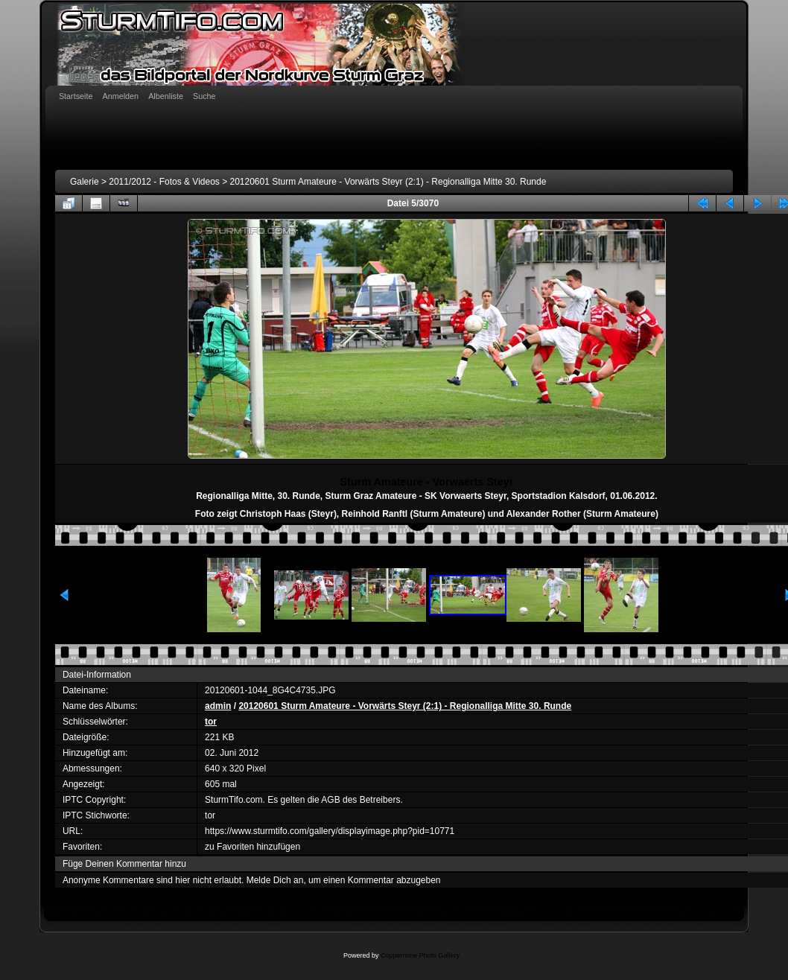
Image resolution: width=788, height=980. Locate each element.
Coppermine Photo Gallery (420, 955)
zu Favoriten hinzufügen (252, 846)
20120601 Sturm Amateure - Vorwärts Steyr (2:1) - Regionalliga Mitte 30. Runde (388, 181)
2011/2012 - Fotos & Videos (164, 181)
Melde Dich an (275, 880)
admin (218, 706)
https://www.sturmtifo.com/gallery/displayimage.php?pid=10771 (329, 831)
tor (211, 721)
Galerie (84, 181)
